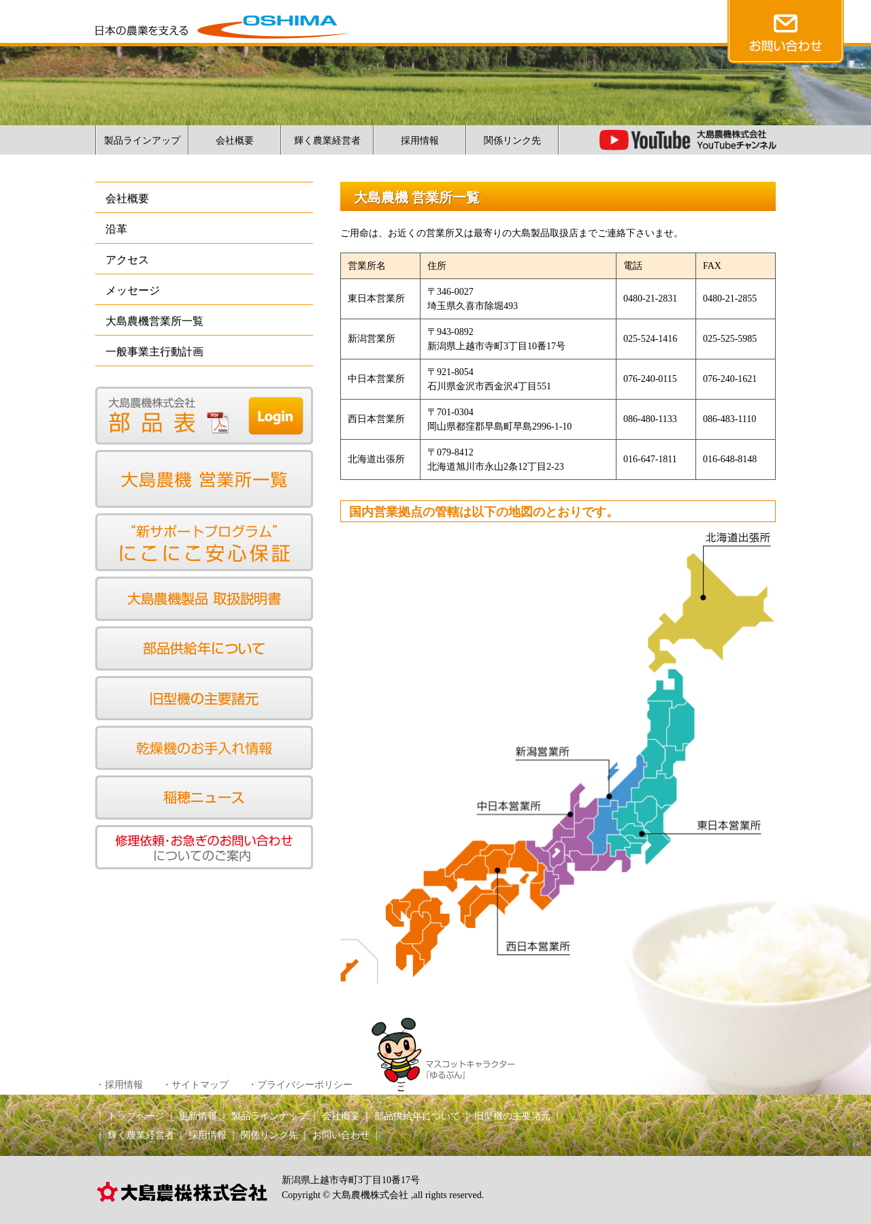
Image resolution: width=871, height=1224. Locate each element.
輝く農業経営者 (327, 140)
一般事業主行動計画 (154, 351)
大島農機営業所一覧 (154, 321)
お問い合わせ (340, 1135)
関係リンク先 (512, 140)
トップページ (136, 1116)
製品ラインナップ (269, 1116)
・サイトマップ (195, 1085)
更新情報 (198, 1116)
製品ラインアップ (142, 140)
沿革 (116, 229)
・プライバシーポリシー (300, 1085)
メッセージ (132, 290)
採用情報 (420, 140)
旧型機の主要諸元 (512, 1116)
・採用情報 (119, 1085)
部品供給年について (417, 1116)
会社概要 (235, 140)
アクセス (127, 259)
